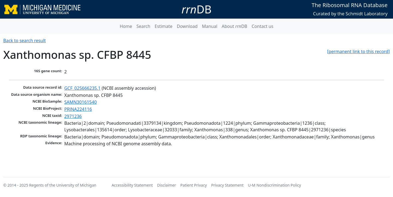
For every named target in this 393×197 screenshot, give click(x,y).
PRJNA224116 (78, 109)
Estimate (163, 26)
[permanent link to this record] (358, 51)
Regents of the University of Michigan (62, 185)
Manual (209, 26)
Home (126, 26)
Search (143, 26)
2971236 (73, 116)
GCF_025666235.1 (82, 88)
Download (187, 26)
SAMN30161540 (80, 102)
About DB (234, 26)
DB (196, 9)
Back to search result (24, 40)
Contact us (262, 26)
